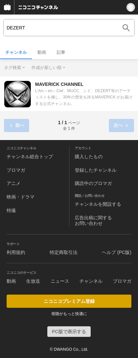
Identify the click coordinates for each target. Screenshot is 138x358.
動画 (41, 52)
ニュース (60, 281)
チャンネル (16, 52)
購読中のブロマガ (93, 183)
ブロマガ (16, 170)
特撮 (11, 210)
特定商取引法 (63, 252)
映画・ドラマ (20, 196)
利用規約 (16, 252)
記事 (61, 52)
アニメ (14, 183)
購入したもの (89, 156)
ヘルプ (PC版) (116, 252)
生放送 (33, 281)
